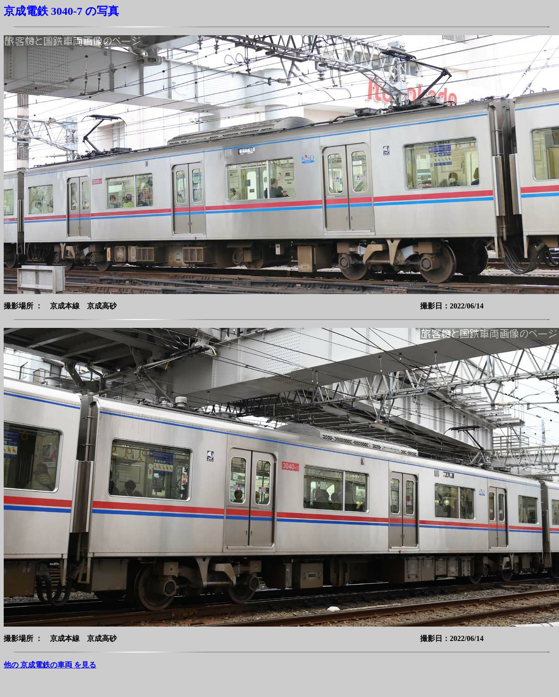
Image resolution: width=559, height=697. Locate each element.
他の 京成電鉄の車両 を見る (50, 665)
